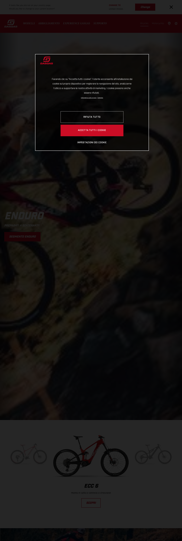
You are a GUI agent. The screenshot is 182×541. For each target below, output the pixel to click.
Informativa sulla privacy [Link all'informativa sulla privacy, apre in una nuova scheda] (89, 97)
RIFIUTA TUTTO (92, 117)
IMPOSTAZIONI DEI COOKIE (92, 143)
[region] (92, 102)
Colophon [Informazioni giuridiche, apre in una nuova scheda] (100, 97)
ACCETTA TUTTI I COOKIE (92, 130)
